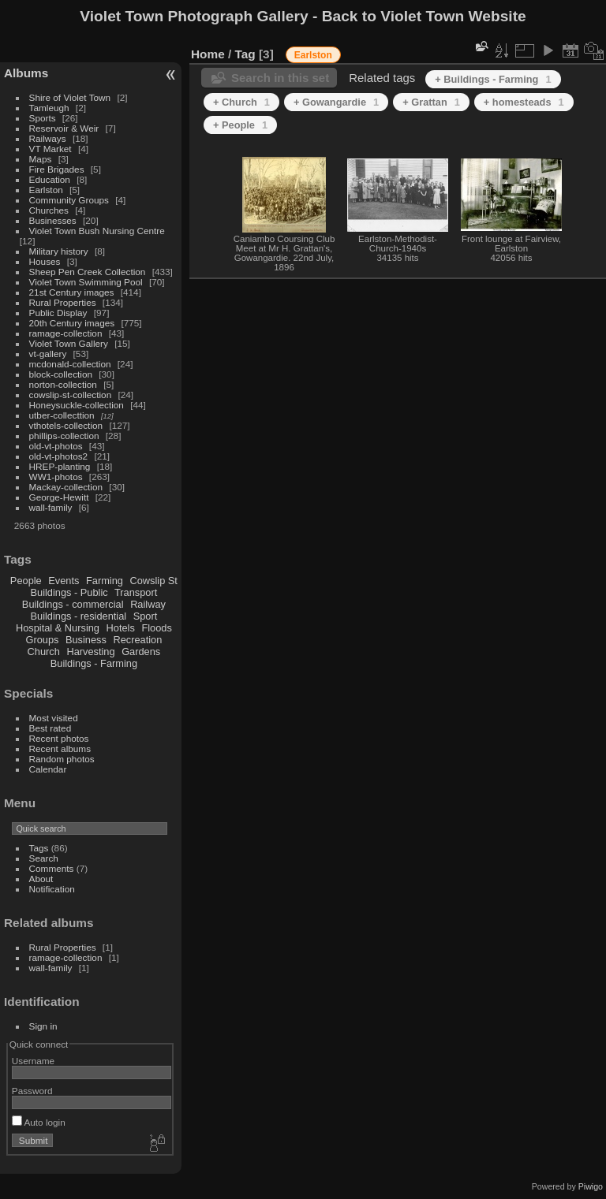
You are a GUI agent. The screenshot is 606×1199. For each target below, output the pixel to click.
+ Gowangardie (336, 102)
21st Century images (71, 292)
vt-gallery (48, 353)
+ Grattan (431, 102)
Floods (156, 628)
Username (33, 1061)
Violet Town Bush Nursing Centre (97, 230)
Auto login (38, 1122)
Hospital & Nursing (57, 628)
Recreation (137, 640)
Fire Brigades (56, 169)
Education (49, 179)
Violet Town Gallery (68, 343)
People (26, 580)
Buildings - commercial (73, 604)
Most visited (53, 718)
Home (208, 54)
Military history (58, 251)
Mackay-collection (66, 487)
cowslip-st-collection (70, 394)
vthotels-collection (66, 425)
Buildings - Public (69, 592)
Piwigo (590, 1186)
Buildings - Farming (93, 663)
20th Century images (72, 323)
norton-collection (63, 384)
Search (43, 858)
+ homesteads (524, 102)
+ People (240, 125)
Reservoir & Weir (64, 128)
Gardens (141, 651)
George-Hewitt (59, 497)
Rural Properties (62, 302)
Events (63, 580)
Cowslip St (153, 580)
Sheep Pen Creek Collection (87, 271)
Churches (49, 210)
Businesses (53, 220)
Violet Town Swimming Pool (86, 282)
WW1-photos (56, 476)
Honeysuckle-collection (76, 405)
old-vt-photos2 (58, 456)
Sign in (43, 1026)
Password (32, 1090)
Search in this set (280, 77)
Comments (51, 868)
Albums (26, 73)
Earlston (46, 189)
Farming (104, 580)
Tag (245, 54)
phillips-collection (64, 435)
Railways (47, 138)
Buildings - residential (79, 616)
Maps (40, 159)
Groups (41, 640)
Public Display (58, 312)
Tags (39, 848)
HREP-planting (60, 466)
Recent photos (59, 738)
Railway (148, 604)
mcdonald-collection (70, 364)
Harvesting (90, 651)
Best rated (50, 728)
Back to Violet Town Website (424, 16)
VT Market (50, 148)
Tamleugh (49, 107)
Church (44, 651)
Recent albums (60, 748)
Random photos (62, 759)
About (41, 878)
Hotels (121, 628)
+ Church (241, 102)
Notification (52, 889)
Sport (145, 616)
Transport (135, 592)
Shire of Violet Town (70, 97)
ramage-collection (66, 333)
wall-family (51, 507)
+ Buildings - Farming (493, 79)
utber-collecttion (62, 415)
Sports (42, 118)
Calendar (48, 769)
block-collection (60, 374)
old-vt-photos (56, 446)
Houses (45, 261)
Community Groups (69, 200)
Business (86, 640)
